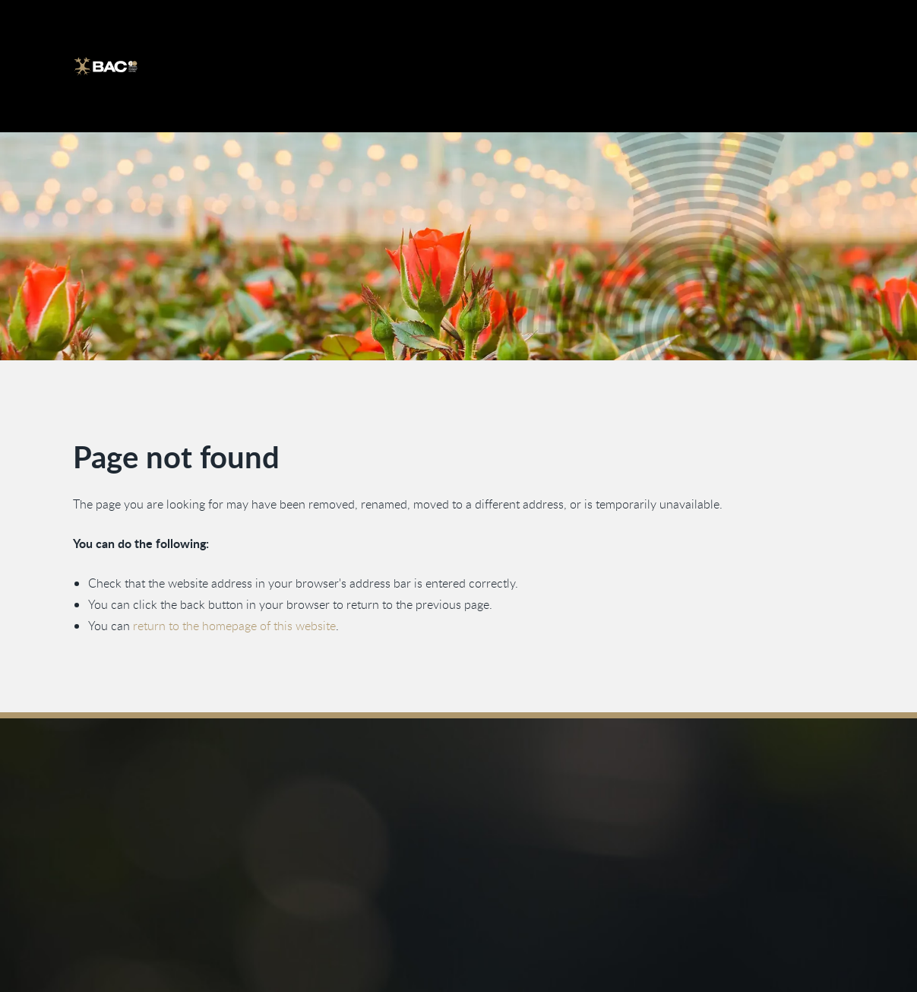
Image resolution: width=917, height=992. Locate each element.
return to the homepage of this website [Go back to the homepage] (235, 625)
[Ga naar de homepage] (106, 66)
